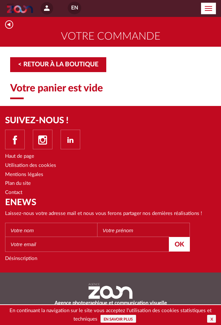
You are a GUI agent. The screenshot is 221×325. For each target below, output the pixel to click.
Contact (13, 192)
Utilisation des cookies (30, 165)
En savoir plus (118, 319)
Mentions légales (24, 174)
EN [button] (74, 7)
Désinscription (21, 258)
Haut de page (19, 156)
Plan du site (18, 183)
